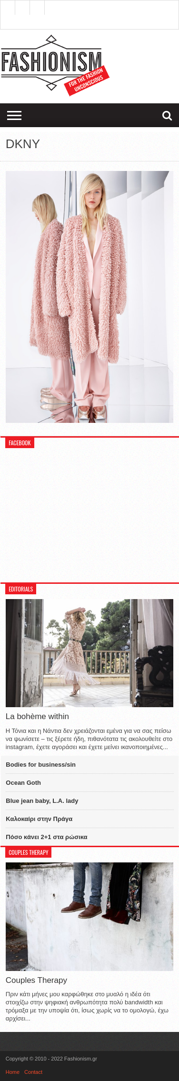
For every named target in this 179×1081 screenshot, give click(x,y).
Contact (33, 1072)
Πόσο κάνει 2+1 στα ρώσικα (46, 837)
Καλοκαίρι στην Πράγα (39, 818)
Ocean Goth (23, 782)
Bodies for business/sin (41, 764)
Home (13, 1072)
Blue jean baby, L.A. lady (42, 800)
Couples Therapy (36, 980)
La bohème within (37, 716)
